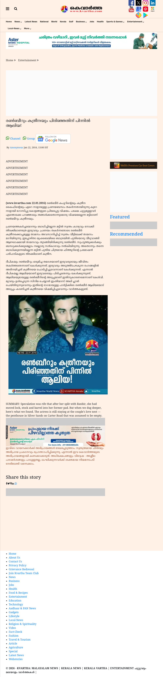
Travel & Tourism (20, 640)
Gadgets (14, 612)
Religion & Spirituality (22, 624)
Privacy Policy (17, 565)
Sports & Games (114, 21)
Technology (16, 604)
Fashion (14, 636)
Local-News (13, 28)
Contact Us (15, 561)
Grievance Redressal (21, 569)
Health (100, 21)
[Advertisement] (81, 93)
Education (15, 600)
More (26, 28)
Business (80, 21)
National (44, 21)
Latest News (31, 21)
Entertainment (134, 21)
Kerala (63, 21)
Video (12, 628)
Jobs (92, 21)
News (17, 21)
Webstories (16, 659)
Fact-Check (15, 632)
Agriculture (16, 647)
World (54, 21)
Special (13, 651)
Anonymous (16, 147)
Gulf (71, 21)
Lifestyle (14, 616)
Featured (120, 217)
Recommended (126, 234)
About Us (14, 557)
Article (13, 643)
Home (9, 21)
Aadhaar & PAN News (22, 608)
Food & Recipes (18, 593)
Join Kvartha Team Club (24, 573)
